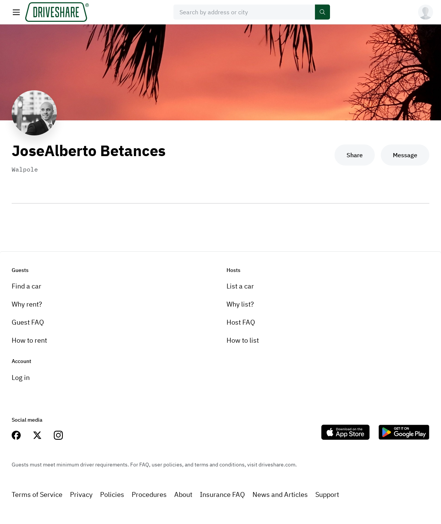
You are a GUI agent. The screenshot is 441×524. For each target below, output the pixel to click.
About (183, 494)
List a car (240, 286)
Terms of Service (37, 494)
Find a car (26, 286)
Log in (21, 377)
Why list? (240, 304)
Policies (112, 494)
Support (327, 494)
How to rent (29, 340)
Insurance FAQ (222, 494)
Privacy (81, 494)
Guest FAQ (28, 322)
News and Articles (280, 494)
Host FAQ (241, 322)
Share (355, 155)
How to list (243, 340)
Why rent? (27, 304)
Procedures (149, 494)
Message (405, 155)
